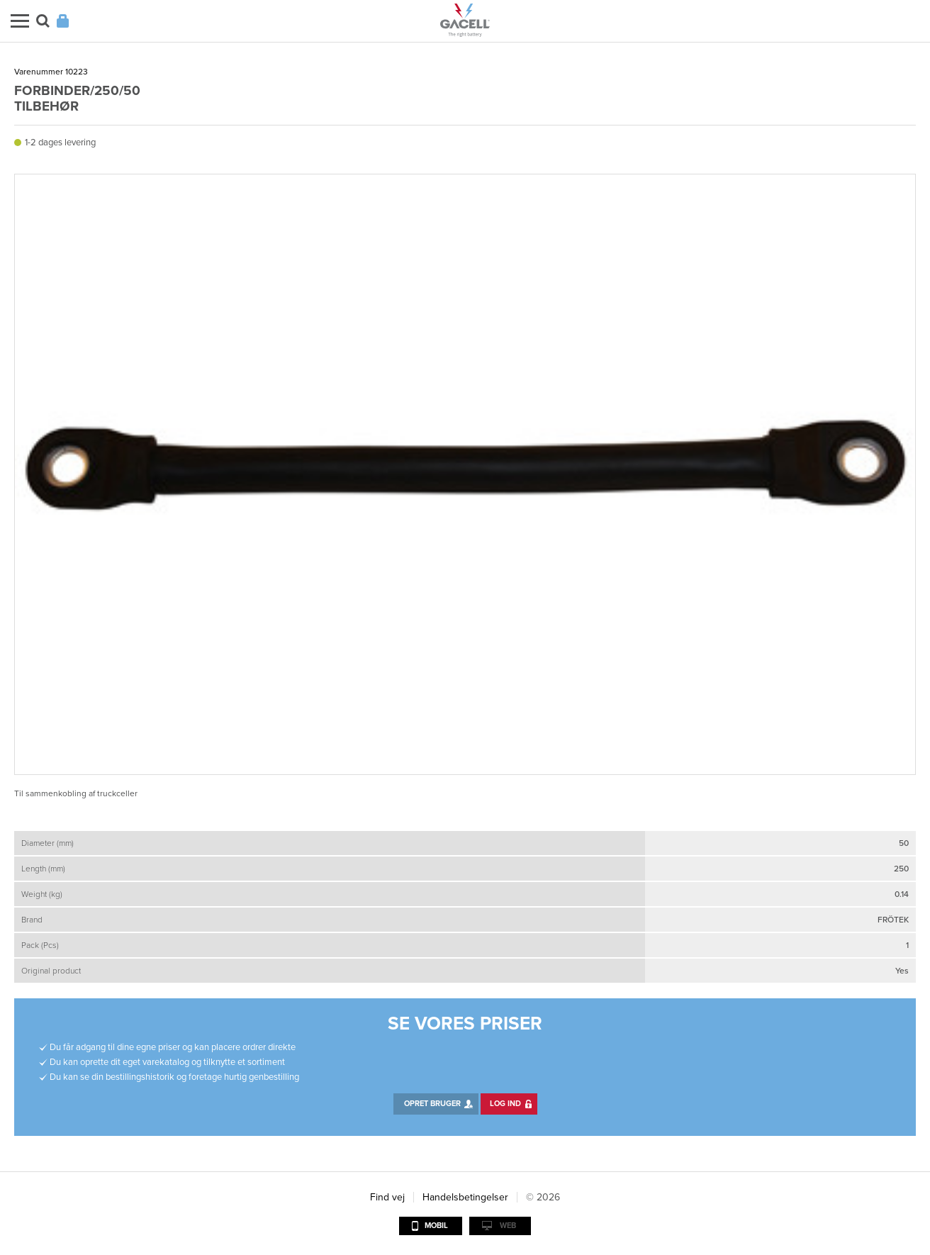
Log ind (505, 1103)
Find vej (387, 1197)
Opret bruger (432, 1103)
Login (63, 21)
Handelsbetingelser (465, 1197)
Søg (43, 21)
